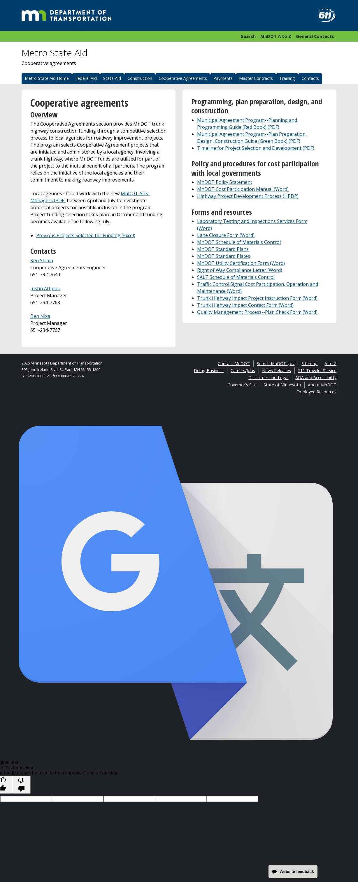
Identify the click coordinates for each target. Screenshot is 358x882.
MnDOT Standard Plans (223, 249)
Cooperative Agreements (183, 78)
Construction (139, 78)
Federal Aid (86, 78)
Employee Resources (316, 392)
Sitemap (309, 363)
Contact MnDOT (234, 363)
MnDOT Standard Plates (223, 256)
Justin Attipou (45, 288)
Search (248, 36)
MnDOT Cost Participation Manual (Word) (243, 189)
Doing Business (209, 370)
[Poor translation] (21, 785)
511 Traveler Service (317, 370)
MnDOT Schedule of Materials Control (239, 242)
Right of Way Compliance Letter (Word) (239, 270)
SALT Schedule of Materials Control (236, 277)
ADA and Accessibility (315, 377)
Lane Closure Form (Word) (226, 235)
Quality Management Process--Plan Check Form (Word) (257, 312)
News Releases (276, 370)
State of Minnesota (282, 385)
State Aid (112, 78)
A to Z (330, 363)
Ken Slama (41, 260)
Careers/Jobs (243, 370)
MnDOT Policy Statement (224, 182)
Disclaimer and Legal (268, 377)
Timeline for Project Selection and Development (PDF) (255, 148)
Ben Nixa (40, 316)
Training (287, 78)
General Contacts (315, 36)
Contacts (310, 78)
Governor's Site (242, 385)
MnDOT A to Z (275, 36)
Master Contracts (256, 78)
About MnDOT (322, 385)
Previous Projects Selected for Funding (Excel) (85, 235)
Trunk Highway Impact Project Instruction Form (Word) (257, 298)
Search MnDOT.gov (275, 363)
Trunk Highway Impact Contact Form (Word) (245, 305)
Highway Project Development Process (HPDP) (248, 196)
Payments (223, 78)
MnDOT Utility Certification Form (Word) (241, 263)
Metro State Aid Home (47, 78)
